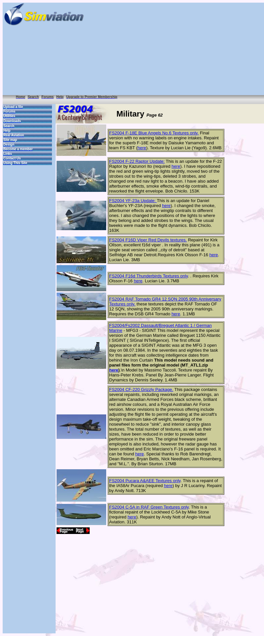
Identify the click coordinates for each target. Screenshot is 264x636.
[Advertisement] (190, 49)
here (142, 147)
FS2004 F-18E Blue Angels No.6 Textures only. (154, 132)
